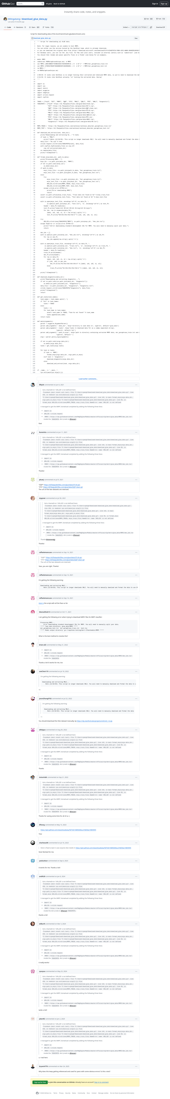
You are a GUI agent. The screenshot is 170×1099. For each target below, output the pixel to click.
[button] (151, 27)
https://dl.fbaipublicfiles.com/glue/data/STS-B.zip (62, 485)
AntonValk (43, 777)
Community (81, 1093)
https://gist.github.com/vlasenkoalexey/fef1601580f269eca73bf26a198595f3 (68, 830)
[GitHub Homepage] (37, 1093)
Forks (48, 27)
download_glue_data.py (34, 18)
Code (7, 27)
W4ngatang (14, 18)
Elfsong (42, 825)
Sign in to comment (101, 1082)
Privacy (61, 1093)
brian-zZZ (42, 645)
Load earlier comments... (88, 379)
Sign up (164, 3)
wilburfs (42, 924)
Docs (88, 1093)
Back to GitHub (59, 4)
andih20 (42, 876)
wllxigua (42, 730)
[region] (85, 207)
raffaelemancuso (45, 552)
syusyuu (42, 971)
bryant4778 (43, 1066)
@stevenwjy (50, 539)
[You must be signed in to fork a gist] (160, 18)
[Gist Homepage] (8, 3)
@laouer (73, 419)
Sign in (155, 3)
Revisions (20, 27)
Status (74, 1093)
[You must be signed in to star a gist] (148, 18)
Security (67, 1093)
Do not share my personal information (122, 1093)
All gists (49, 4)
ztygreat (42, 498)
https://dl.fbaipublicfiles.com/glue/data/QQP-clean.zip (62, 487)
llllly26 (41, 385)
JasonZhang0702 (45, 698)
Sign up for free (40, 1082)
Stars (34, 27)
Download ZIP (160, 27)
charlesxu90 (43, 843)
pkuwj (41, 480)
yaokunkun (43, 861)
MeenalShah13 (44, 612)
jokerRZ (42, 1019)
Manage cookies (103, 1093)
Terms (55, 1093)
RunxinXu (42, 432)
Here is (41, 603)
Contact (94, 1093)
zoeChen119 (43, 671)
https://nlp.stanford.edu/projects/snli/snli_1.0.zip (94, 721)
